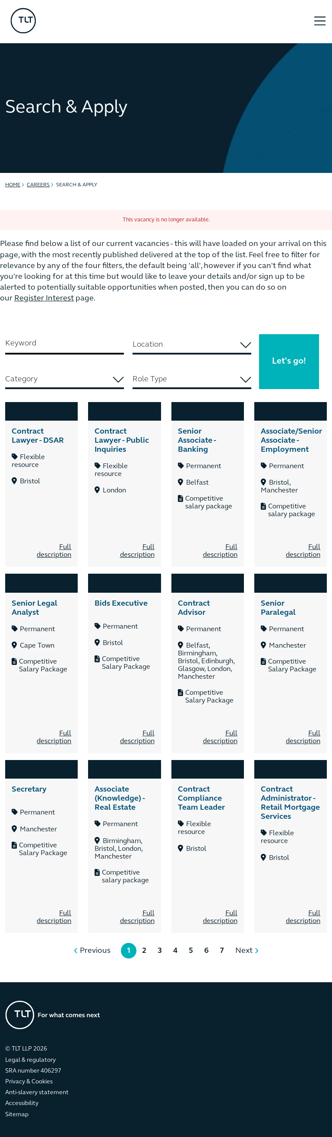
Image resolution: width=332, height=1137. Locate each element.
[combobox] (192, 346)
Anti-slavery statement (37, 1092)
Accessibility (21, 1103)
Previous (95, 951)
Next (244, 951)
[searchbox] (192, 344)
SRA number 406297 (33, 1071)
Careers (38, 185)
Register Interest (44, 298)
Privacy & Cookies (29, 1082)
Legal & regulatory (30, 1060)
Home (12, 185)
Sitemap (16, 1114)
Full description (54, 551)
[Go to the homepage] (52, 1014)
